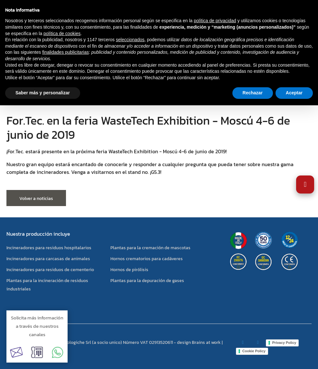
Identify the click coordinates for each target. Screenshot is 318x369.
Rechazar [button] (253, 92)
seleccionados (130, 39)
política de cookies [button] (61, 33)
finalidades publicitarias (65, 52)
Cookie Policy (254, 351)
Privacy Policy (284, 343)
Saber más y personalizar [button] (42, 92)
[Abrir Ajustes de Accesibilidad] (305, 184)
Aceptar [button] (294, 92)
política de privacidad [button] (215, 20)
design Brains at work (199, 342)
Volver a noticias (36, 198)
